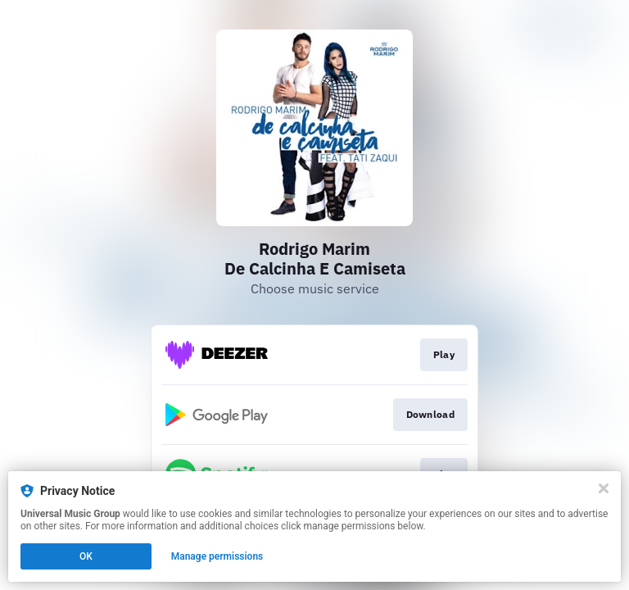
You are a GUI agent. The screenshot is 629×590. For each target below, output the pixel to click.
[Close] (604, 488)
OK (86, 556)
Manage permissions (217, 556)
